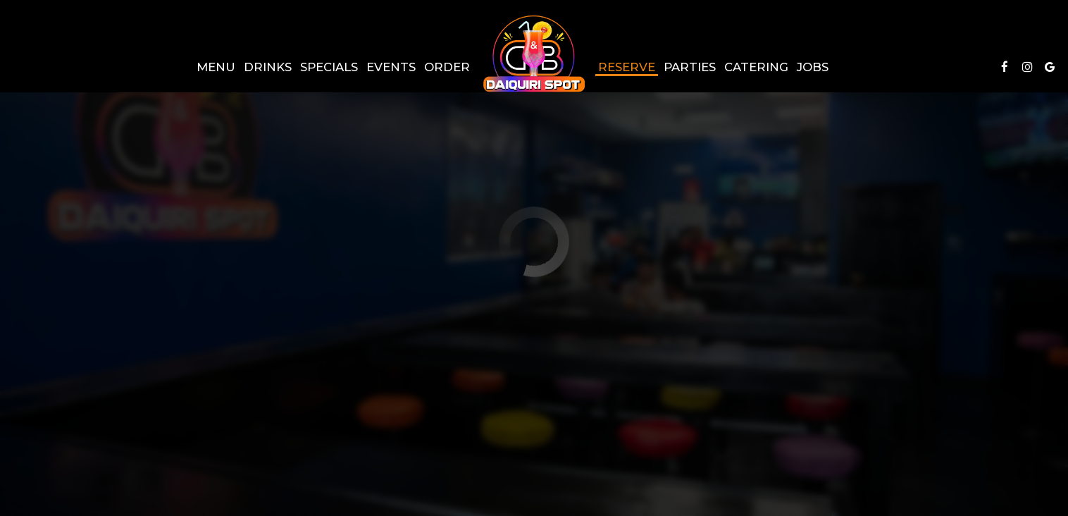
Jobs (812, 67)
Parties (690, 67)
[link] (534, 54)
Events (391, 67)
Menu (216, 67)
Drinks (268, 67)
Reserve (626, 67)
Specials (329, 67)
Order (447, 67)
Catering (756, 67)
